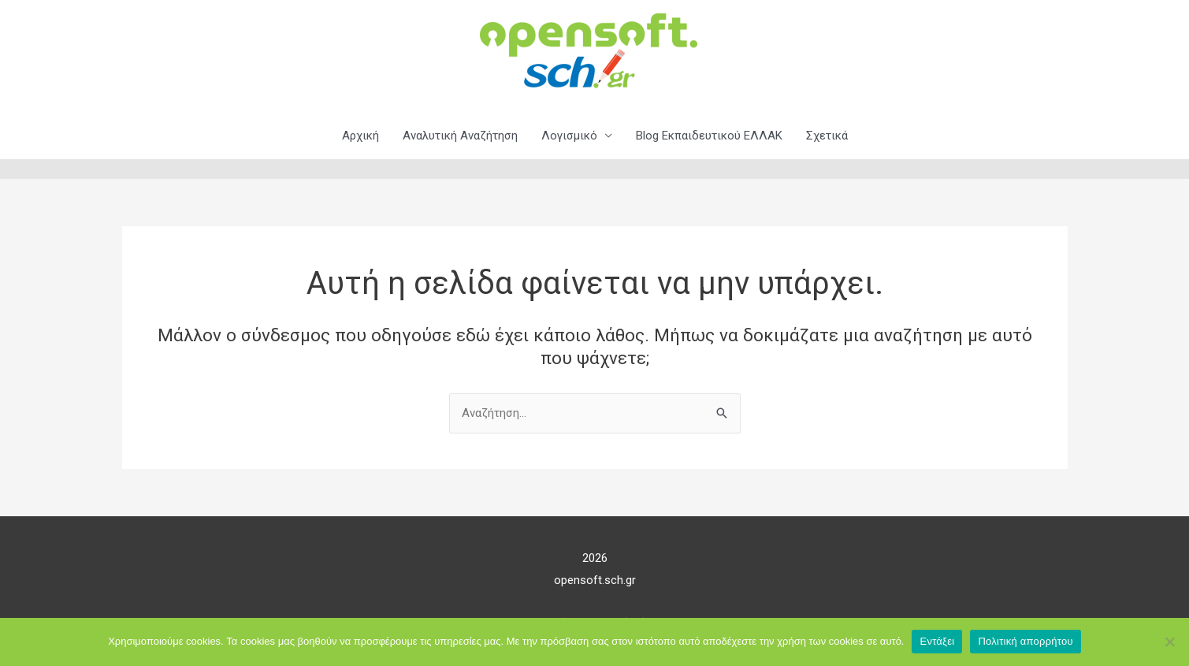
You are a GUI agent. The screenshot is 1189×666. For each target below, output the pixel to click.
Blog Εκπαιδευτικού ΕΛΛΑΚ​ (709, 135)
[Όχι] (1169, 641)
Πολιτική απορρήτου (1025, 641)
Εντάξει (937, 641)
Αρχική (360, 135)
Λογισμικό (569, 135)
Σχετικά (827, 135)
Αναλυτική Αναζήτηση (460, 135)
